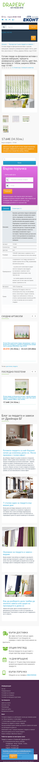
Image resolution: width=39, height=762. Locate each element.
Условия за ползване (8, 693)
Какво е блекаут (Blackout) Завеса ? (12, 733)
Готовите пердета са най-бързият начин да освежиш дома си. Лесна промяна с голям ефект (19, 452)
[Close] (31, 751)
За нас (3, 689)
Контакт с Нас (6, 705)
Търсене (33, 27)
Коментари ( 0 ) (17, 208)
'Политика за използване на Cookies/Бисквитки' (17, 751)
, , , (14, 741)
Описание (6, 208)
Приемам (13, 756)
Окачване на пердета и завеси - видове (18, 553)
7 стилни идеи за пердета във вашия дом (17, 504)
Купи (19, 163)
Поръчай (7, 191)
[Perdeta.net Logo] (13, 6)
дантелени (9, 366)
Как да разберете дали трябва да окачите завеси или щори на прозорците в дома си (19, 603)
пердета (15, 366)
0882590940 (31, 675)
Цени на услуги (6, 703)
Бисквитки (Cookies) (7, 711)
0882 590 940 (7, 32)
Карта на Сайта (6, 709)
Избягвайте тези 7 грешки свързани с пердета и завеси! (18, 729)
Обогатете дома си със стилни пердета (13, 731)
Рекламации (5, 707)
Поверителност (6, 691)
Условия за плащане (8, 695)
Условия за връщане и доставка (11, 697)
